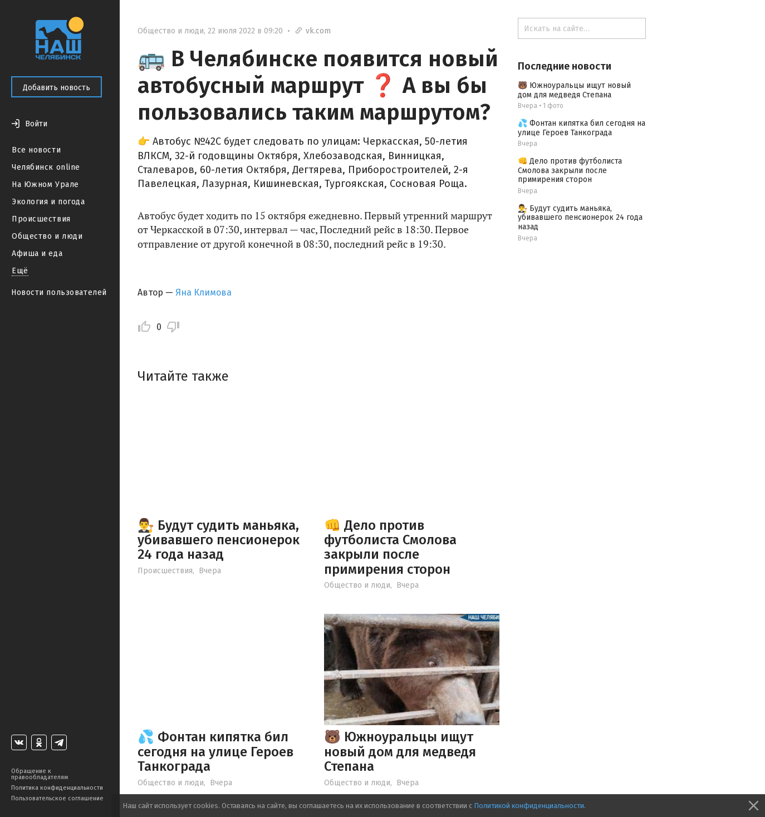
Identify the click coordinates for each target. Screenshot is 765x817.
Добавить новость (56, 87)
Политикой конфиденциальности (529, 805)
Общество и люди (47, 236)
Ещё (20, 270)
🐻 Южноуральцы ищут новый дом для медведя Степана (400, 751)
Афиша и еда (37, 253)
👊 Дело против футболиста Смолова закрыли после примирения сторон (390, 547)
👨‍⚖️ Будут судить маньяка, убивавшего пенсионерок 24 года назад (219, 540)
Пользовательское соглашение (57, 798)
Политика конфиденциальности (57, 788)
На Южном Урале (45, 184)
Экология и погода (48, 201)
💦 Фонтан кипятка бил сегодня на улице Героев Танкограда (215, 751)
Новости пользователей (59, 292)
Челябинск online (46, 167)
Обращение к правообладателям (39, 774)
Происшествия (41, 219)
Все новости (36, 150)
